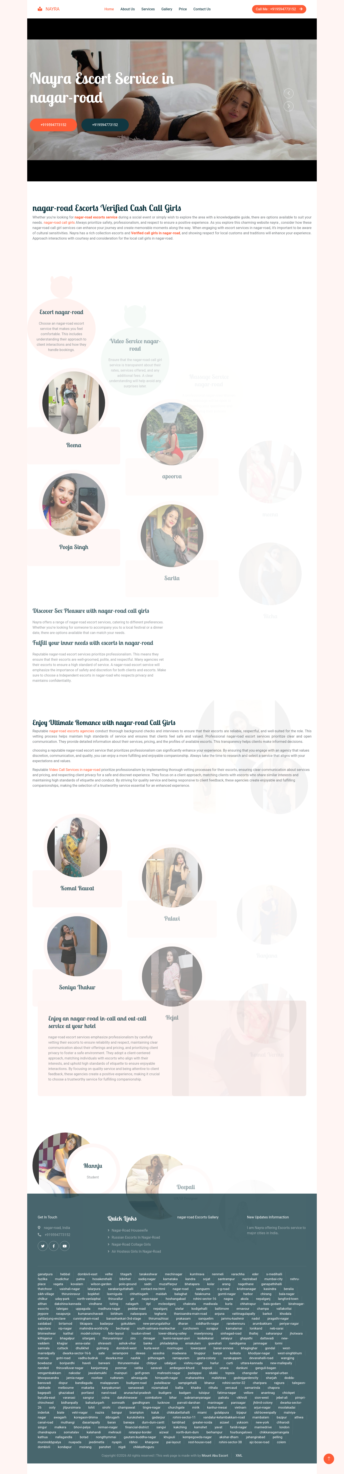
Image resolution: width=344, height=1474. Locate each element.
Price (183, 9)
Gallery (166, 9)
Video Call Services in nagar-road (74, 769)
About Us (127, 9)
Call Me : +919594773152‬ (279, 9)
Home (109, 9)
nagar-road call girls (59, 222)
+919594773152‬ (53, 125)
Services (148, 9)
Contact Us (202, 9)
